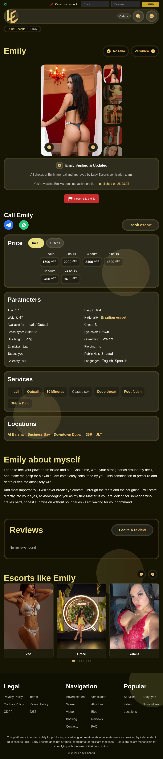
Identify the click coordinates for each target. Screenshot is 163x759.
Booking (71, 719)
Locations (130, 711)
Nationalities (151, 704)
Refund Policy (39, 704)
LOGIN (150, 4)
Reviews (97, 719)
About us (97, 704)
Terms (34, 696)
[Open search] (138, 16)
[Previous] (141, 574)
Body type (149, 696)
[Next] (152, 574)
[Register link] (63, 4)
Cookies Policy (14, 704)
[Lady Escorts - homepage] (11, 16)
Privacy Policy (13, 696)
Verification (98, 696)
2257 (33, 711)
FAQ (94, 726)
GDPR (8, 711)
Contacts (72, 726)
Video (70, 711)
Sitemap (71, 704)
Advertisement (75, 696)
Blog (94, 711)
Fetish (128, 704)
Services (129, 696)
